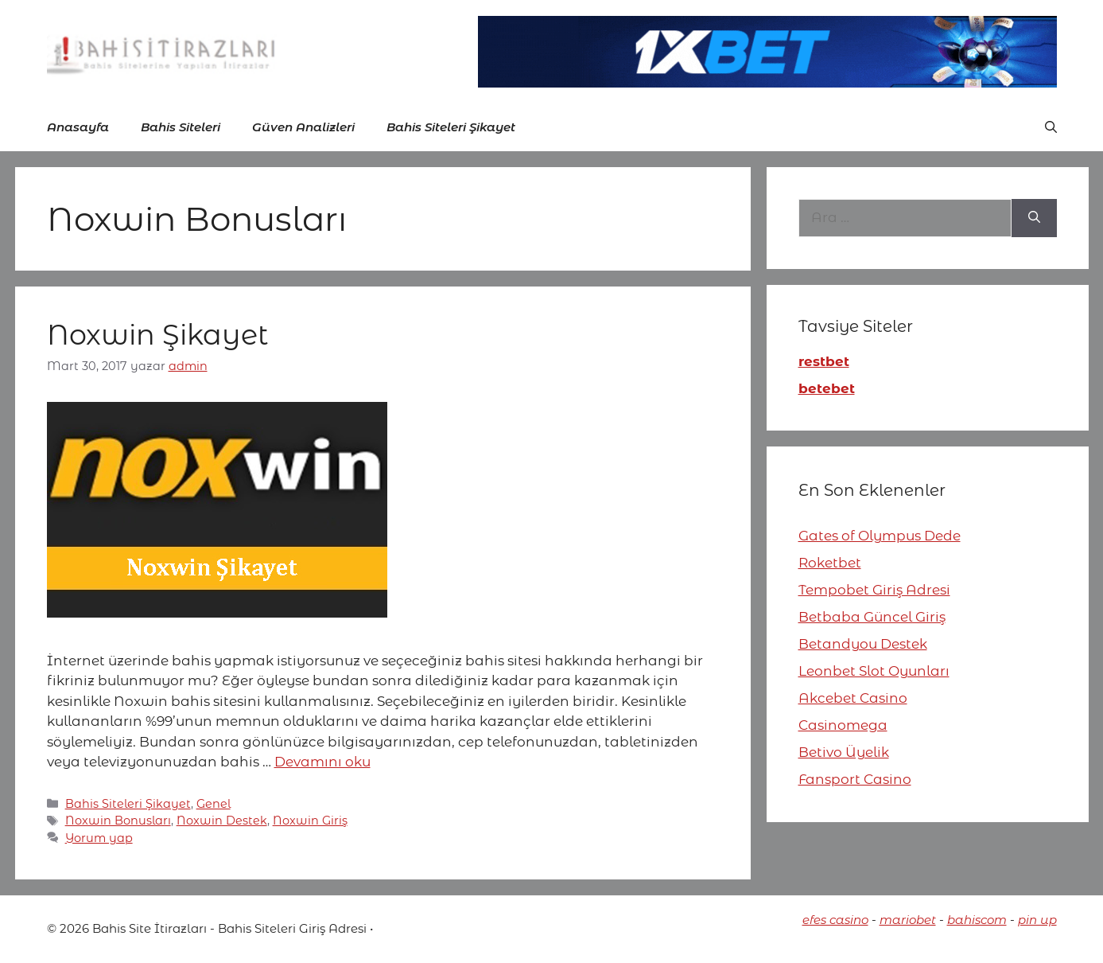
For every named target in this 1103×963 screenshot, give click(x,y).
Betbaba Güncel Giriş (872, 617)
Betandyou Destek (862, 644)
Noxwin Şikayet (158, 335)
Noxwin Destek (222, 820)
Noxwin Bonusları (118, 820)
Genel (213, 804)
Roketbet (829, 563)
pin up (1037, 919)
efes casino (835, 919)
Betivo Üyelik (843, 752)
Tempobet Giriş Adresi (874, 590)
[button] (1051, 127)
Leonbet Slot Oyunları (874, 671)
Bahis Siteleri (180, 127)
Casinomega (842, 725)
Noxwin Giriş (310, 820)
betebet (826, 388)
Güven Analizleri (303, 127)
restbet (823, 361)
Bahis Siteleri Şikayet (450, 127)
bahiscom (977, 919)
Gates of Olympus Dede (879, 536)
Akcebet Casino (852, 698)
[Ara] (1034, 218)
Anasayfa (78, 127)
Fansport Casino (854, 779)
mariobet (908, 919)
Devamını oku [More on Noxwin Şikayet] (322, 762)
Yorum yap (99, 838)
